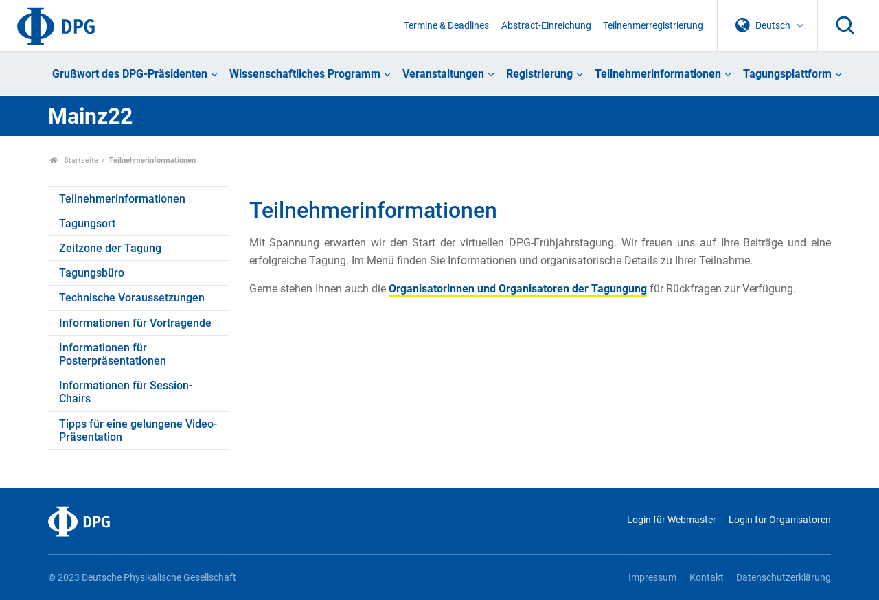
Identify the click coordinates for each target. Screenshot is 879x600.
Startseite (73, 160)
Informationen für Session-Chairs (125, 392)
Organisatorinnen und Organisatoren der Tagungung (518, 288)
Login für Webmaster (671, 520)
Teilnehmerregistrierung (653, 26)
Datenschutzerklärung (783, 578)
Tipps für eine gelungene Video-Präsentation (138, 430)
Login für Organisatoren (780, 520)
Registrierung (539, 73)
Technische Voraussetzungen (132, 297)
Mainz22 (90, 116)
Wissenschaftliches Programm (304, 73)
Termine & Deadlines (446, 26)
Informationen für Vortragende (135, 323)
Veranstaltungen (443, 73)
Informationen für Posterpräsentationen (112, 354)
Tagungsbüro (91, 272)
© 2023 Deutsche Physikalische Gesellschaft (142, 578)
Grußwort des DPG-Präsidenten (129, 73)
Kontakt (706, 578)
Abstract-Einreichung (546, 26)
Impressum (652, 578)
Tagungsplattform (787, 73)
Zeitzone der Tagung (110, 248)
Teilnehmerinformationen (658, 73)
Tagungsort (87, 223)
